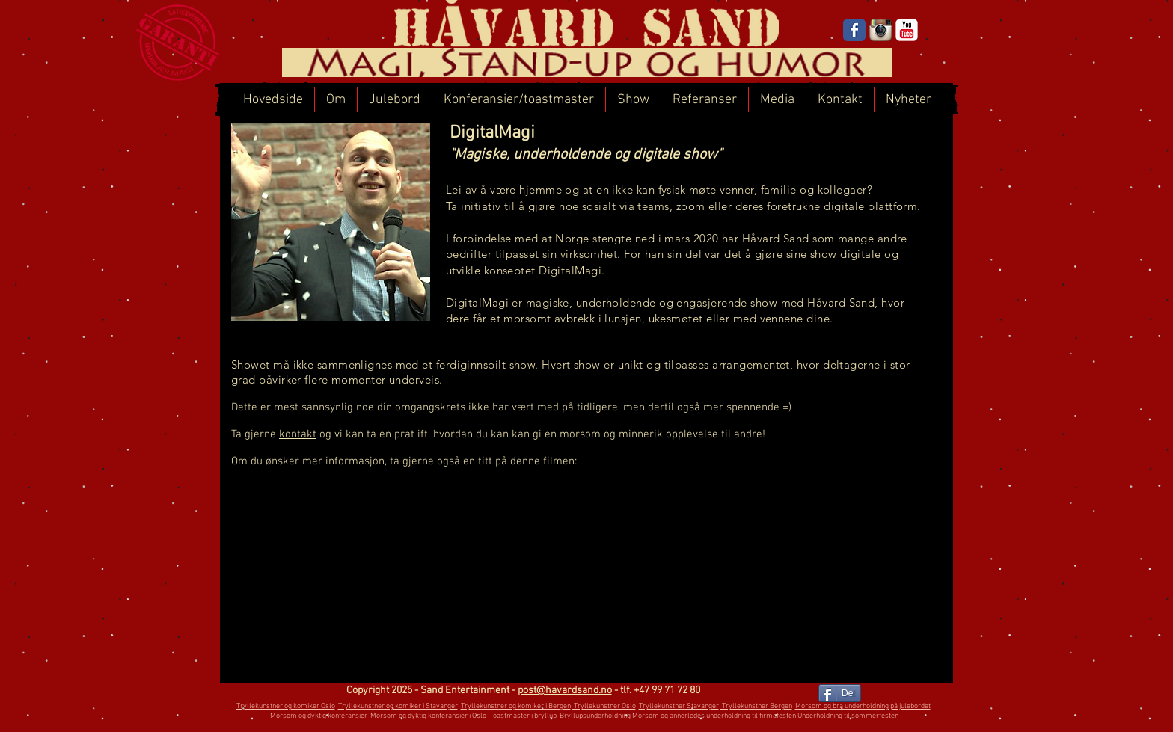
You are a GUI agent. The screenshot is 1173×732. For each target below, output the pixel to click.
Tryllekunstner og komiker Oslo (285, 706)
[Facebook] (854, 30)
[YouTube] (906, 30)
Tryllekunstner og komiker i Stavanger (398, 706)
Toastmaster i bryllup (523, 716)
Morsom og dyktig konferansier (318, 716)
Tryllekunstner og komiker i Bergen (516, 706)
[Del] (839, 693)
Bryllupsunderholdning (595, 716)
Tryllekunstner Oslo (604, 706)
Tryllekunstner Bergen (756, 706)
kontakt (297, 434)
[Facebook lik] (780, 694)
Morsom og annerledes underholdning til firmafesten (714, 716)
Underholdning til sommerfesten (847, 716)
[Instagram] (880, 30)
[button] (518, 99)
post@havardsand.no (565, 690)
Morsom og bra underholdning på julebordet (863, 706)
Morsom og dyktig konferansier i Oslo (428, 716)
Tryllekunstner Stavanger (679, 706)
